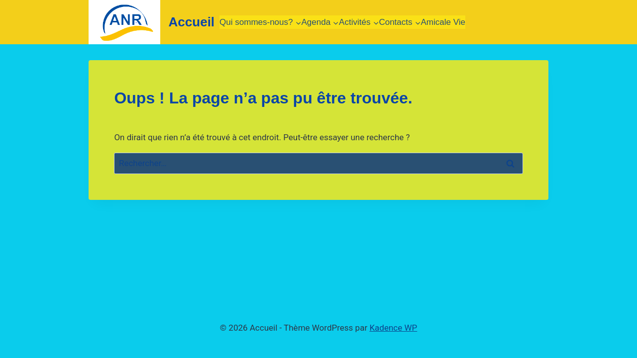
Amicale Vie (443, 22)
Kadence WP (393, 328)
